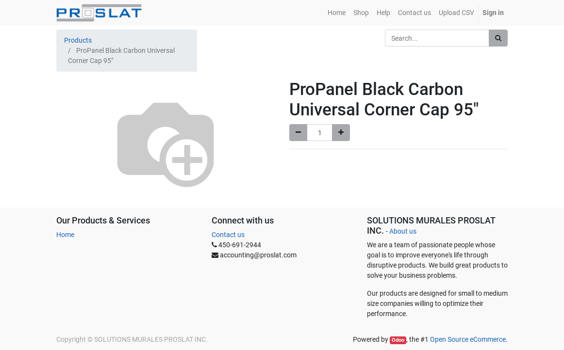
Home (65, 235)
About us (402, 231)
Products (78, 40)
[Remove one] (298, 132)
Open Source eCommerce (468, 339)
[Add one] (341, 132)
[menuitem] (336, 13)
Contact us (228, 235)
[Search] (498, 38)
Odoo (398, 340)
